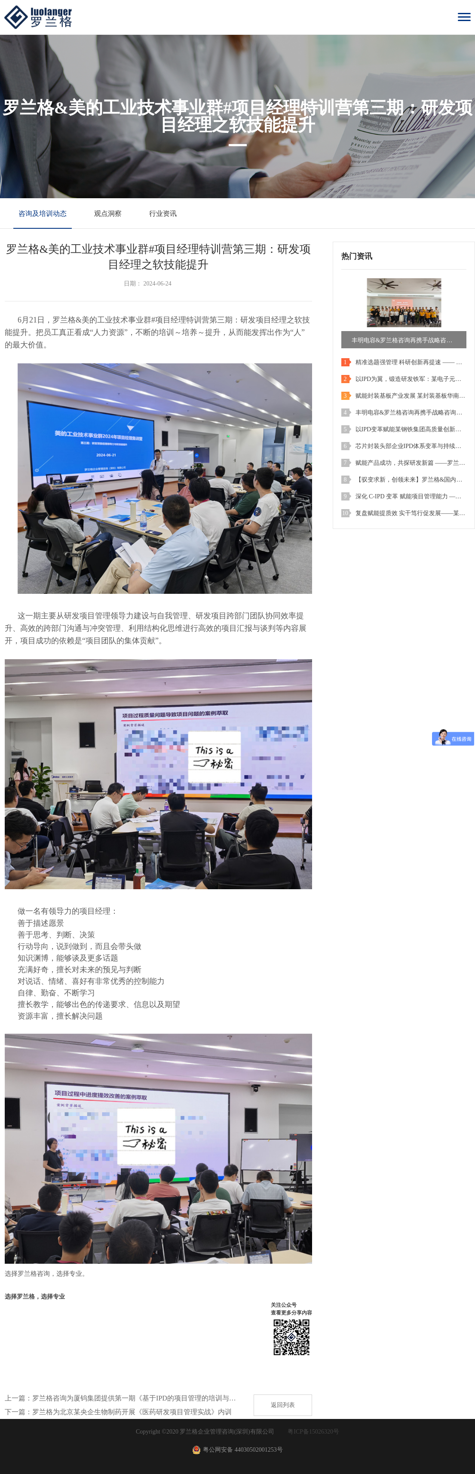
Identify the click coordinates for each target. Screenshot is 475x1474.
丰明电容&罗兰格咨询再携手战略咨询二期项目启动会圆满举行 (411, 412)
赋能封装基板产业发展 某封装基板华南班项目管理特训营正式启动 (411, 396)
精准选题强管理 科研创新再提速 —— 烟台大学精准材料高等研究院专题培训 (411, 362)
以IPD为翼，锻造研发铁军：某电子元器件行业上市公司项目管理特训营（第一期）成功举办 (411, 379)
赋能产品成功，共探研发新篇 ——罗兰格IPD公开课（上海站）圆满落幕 (411, 463)
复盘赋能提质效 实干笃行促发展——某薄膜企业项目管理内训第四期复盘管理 (411, 513)
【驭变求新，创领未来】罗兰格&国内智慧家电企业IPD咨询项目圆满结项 (411, 479)
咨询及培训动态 (42, 213)
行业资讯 (163, 213)
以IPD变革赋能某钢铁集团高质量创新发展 (411, 429)
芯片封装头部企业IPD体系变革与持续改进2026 (411, 446)
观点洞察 (108, 213)
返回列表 (283, 1405)
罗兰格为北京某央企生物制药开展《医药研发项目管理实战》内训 (132, 1412)
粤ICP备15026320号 (313, 1431)
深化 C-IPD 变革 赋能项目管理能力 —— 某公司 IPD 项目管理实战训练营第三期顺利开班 (411, 496)
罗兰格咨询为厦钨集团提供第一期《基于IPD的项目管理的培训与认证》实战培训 (137, 1398)
